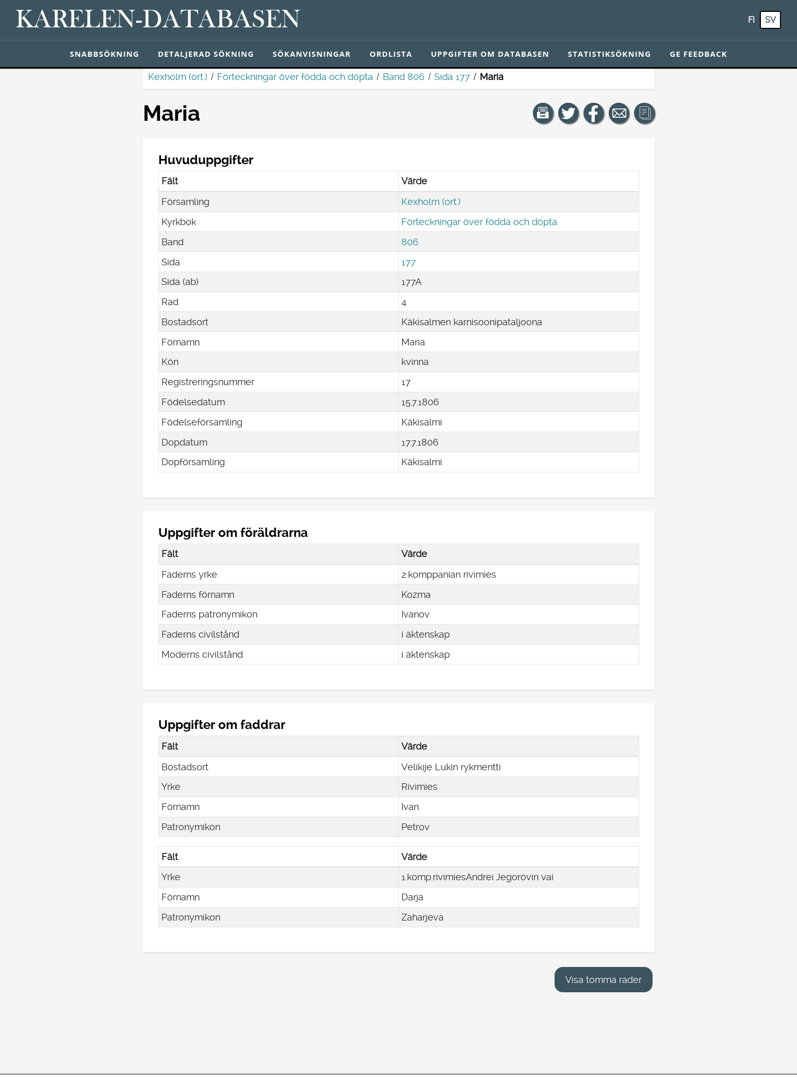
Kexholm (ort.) (177, 76)
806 (409, 241)
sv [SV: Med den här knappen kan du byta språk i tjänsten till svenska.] (770, 20)
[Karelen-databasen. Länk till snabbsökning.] (158, 20)
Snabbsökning (104, 54)
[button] (543, 113)
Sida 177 (452, 76)
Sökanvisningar (311, 54)
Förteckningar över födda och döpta (295, 76)
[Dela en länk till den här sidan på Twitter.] (568, 113)
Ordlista (390, 54)
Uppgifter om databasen (490, 54)
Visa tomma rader (603, 979)
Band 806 (404, 76)
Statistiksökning (609, 54)
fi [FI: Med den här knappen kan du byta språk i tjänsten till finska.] (751, 20)
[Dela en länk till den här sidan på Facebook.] (593, 113)
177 (408, 262)
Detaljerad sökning (206, 54)
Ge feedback (698, 54)
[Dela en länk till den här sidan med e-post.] (619, 113)
